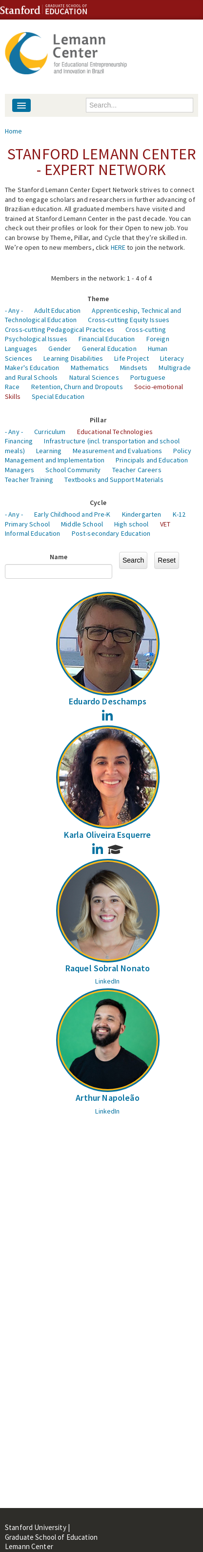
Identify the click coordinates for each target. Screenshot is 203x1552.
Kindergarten (142, 514)
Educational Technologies (115, 431)
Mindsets (133, 367)
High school (131, 524)
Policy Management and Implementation (98, 455)
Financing (19, 441)
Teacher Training (29, 479)
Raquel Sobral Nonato (107, 968)
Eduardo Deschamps (107, 701)
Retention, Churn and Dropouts (77, 386)
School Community (73, 469)
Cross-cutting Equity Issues (128, 319)
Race (12, 386)
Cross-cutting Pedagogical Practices (59, 329)
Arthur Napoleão (108, 1097)
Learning (48, 450)
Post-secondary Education (111, 533)
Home (13, 131)
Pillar (98, 419)
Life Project (131, 358)
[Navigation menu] (21, 105)
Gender (59, 348)
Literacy (172, 358)
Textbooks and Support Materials (113, 479)
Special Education (58, 396)
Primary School (27, 524)
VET (165, 524)
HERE (118, 247)
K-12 (179, 514)
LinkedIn (107, 981)
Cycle (98, 502)
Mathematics (90, 367)
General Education (109, 348)
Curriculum (49, 431)
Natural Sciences (94, 377)
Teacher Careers (137, 469)
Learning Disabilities (73, 358)
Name (59, 556)
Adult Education (57, 310)
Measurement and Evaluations (117, 450)
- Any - (14, 310)
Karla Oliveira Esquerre (107, 834)
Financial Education (107, 338)
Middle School (82, 524)
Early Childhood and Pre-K (72, 514)
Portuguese (147, 377)
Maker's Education (32, 367)
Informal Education (33, 533)
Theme (98, 298)
